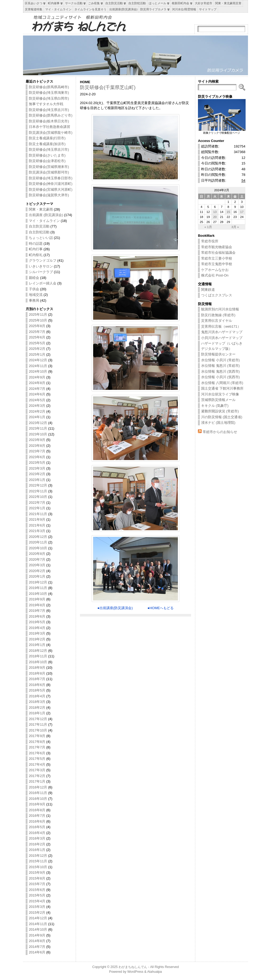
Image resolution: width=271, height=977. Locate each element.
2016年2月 (37, 844)
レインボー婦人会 (42, 283)
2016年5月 (37, 827)
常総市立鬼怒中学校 (216, 264)
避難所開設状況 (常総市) (220, 411)
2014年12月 (38, 918)
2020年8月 (37, 554)
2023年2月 (37, 474)
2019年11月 (38, 588)
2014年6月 (37, 952)
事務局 (34, 300)
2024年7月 (37, 389)
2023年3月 (37, 468)
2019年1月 (37, 645)
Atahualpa (154, 972)
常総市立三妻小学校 (216, 258)
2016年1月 (37, 850)
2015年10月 (38, 867)
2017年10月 (38, 730)
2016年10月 (38, 799)
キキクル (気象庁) (214, 406)
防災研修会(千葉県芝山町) (108, 87)
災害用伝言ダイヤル (216, 321)
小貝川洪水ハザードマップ (221, 338)
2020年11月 (38, 542)
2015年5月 (37, 895)
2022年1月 (37, 508)
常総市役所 (209, 241)
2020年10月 (38, 548)
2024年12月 (38, 360)
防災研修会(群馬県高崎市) (49, 87)
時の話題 (36, 244)
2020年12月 (38, 537)
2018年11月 (38, 656)
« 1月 (208, 227)
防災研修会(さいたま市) (47, 155)
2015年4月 (37, 901)
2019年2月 (37, 639)
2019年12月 (38, 582)
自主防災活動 (39, 226)
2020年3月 (37, 565)
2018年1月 (37, 713)
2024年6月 (37, 394)
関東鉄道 (208, 290)
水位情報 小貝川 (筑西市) (220, 377)
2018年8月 (37, 673)
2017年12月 (38, 719)
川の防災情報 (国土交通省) (221, 417)
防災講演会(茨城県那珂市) (49, 172)
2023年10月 (38, 434)
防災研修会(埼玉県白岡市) (49, 98)
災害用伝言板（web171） (221, 326)
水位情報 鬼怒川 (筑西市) (220, 371)
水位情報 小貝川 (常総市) (220, 360)
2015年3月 (37, 907)
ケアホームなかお (215, 270)
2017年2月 (37, 776)
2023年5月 (37, 463)
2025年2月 (37, 349)
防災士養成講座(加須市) (47, 144)
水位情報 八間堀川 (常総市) (222, 383)
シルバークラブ (41, 272)
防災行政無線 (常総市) (218, 315)
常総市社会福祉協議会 (218, 253)
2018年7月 (37, 679)
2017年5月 (37, 759)
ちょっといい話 (41, 238)
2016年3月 (37, 838)
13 (215, 211)
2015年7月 (37, 884)
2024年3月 (37, 406)
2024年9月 (37, 377)
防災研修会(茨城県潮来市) (49, 167)
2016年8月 (37, 810)
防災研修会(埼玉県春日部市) (51, 178)
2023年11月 (38, 428)
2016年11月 (38, 793)
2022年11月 (38, 491)
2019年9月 (37, 599)
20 (215, 216)
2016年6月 (37, 821)
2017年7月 (37, 747)
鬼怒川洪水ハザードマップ (221, 332)
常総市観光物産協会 (216, 247)
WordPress (135, 972)
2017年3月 (37, 770)
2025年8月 (37, 326)
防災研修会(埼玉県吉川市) (49, 110)
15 (228, 211)
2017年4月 (37, 764)
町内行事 (36, 249)
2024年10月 (38, 371)
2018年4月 (37, 696)
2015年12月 (38, 856)
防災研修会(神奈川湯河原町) (51, 184)
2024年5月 (37, 400)
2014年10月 (38, 929)
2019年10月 (38, 594)
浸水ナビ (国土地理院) (218, 423)
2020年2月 (37, 571)
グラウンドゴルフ (42, 260)
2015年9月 (37, 873)
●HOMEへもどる (160, 608)
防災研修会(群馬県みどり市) (51, 115)
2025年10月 (38, 320)
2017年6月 (37, 753)
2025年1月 (37, 354)
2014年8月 (37, 941)
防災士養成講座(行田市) (47, 138)
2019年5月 (37, 622)
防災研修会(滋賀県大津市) (49, 195)
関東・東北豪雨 (41, 209)
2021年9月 (37, 519)
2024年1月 (37, 417)
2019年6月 (37, 616)
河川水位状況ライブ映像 (220, 394)
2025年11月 (38, 314)
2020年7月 (37, 559)
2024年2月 (37, 411)
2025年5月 (37, 343)
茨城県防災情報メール (218, 400)
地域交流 (36, 295)
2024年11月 (38, 366)
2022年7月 (37, 503)
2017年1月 (37, 781)
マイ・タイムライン (44, 221)
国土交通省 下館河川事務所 (222, 388)
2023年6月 (37, 457)
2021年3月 (37, 531)
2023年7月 (37, 451)
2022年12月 (38, 485)
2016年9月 (37, 804)
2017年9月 (37, 736)
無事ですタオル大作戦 (46, 104)
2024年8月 (37, 383)
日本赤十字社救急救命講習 (49, 127)
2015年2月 (37, 912)
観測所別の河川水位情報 (220, 309)
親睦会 (34, 278)
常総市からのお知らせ (220, 432)
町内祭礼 (36, 255)
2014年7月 (37, 947)
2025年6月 (37, 337)
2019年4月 (37, 628)
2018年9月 (37, 668)
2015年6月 (37, 890)
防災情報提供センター (218, 354)
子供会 (34, 289)
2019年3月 (37, 633)
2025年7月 (37, 332)
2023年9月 (37, 440)
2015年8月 (37, 878)
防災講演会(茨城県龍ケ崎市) (51, 133)
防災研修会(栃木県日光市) (49, 121)
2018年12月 (38, 651)
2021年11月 (38, 514)
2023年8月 (37, 446)
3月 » (235, 227)
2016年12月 (38, 787)
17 (241, 211)
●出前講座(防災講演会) (115, 608)
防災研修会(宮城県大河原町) (51, 189)
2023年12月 (38, 423)
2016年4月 (37, 833)
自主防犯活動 (39, 232)
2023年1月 (37, 480)
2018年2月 (37, 708)
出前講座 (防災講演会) (46, 215)
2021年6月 (37, 525)
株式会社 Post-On (214, 275)
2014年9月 (37, 935)
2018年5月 (37, 690)
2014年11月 (38, 924)
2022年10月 (38, 497)
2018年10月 (38, 662)
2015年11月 (38, 861)
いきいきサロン (41, 266)
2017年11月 (38, 724)
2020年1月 (37, 576)
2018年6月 (37, 685)
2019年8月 (37, 605)
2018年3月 (37, 702)
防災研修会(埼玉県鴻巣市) (49, 93)
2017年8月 (37, 742)
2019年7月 (37, 611)
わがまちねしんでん (133, 967)
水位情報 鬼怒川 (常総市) (220, 366)
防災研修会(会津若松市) (47, 161)
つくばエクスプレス (216, 295)
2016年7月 (37, 816)
